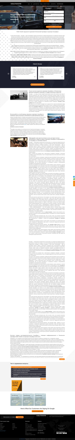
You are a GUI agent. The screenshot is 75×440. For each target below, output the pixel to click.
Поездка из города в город (30, 434)
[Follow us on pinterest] (42, 432)
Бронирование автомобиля (37, 84)
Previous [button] (8, 74)
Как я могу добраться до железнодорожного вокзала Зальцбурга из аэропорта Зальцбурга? (27, 374)
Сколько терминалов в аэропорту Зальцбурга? (21, 370)
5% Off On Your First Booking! (15, 384)
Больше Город (3, 430)
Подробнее (14, 401)
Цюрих (25, 124)
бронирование (60, 3)
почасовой (59, 8)
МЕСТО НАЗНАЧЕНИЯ (47, 14)
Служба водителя (41, 426)
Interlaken (2, 427)
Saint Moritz (2, 426)
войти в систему (61, 426)
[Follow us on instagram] (41, 432)
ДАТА (45, 17)
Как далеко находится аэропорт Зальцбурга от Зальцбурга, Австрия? (25, 368)
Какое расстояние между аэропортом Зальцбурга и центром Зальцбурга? (26, 376)
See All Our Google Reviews (37, 411)
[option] (24, 73)
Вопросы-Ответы (28, 433)
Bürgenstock (14, 427)
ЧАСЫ (45, 20)
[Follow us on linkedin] (44, 432)
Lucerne (13, 426)
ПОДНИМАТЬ (46, 11)
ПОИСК (54, 26)
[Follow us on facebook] (39, 432)
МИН (55, 20)
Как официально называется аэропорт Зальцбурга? (22, 367)
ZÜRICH (1, 423)
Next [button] (66, 74)
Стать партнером (28, 426)
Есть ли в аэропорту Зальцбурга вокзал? (20, 372)
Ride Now (18, 389)
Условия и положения (29, 427)
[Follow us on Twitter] (38, 432)
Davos (13, 423)
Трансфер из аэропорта (42, 423)
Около (26, 423)
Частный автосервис (41, 427)
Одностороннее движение (48, 8)
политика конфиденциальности (31, 430)
